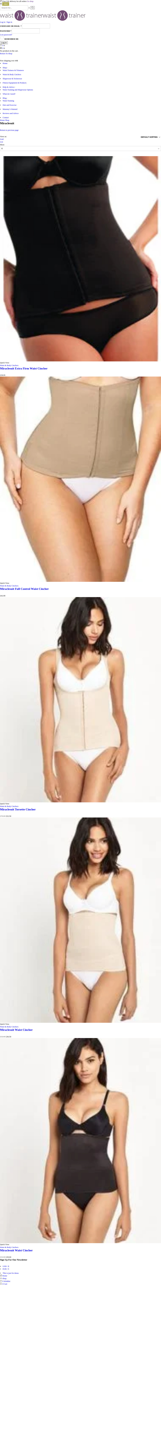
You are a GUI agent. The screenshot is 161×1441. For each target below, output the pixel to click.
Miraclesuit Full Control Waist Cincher (24, 588)
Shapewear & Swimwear (12, 78)
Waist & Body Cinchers (12, 74)
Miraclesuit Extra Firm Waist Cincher (24, 368)
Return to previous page (9, 130)
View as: (3, 136)
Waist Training (8, 101)
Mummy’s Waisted (10, 109)
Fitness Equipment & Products (14, 83)
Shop (5, 67)
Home (5, 63)
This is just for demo (11, 1273)
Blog (5, 98)
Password (5, 31)
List (1, 142)
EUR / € (6, 1269)
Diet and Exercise (9, 105)
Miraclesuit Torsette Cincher (18, 809)
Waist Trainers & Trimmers (13, 70)
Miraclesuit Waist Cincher (16, 1029)
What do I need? (9, 94)
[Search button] (32, 7)
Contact (6, 117)
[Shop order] (140, 137)
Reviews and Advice (11, 113)
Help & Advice (9, 87)
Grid (2, 139)
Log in (4, 43)
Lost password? (6, 35)
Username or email (11, 26)
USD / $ (6, 1266)
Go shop (30, 1)
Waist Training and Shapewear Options (18, 90)
